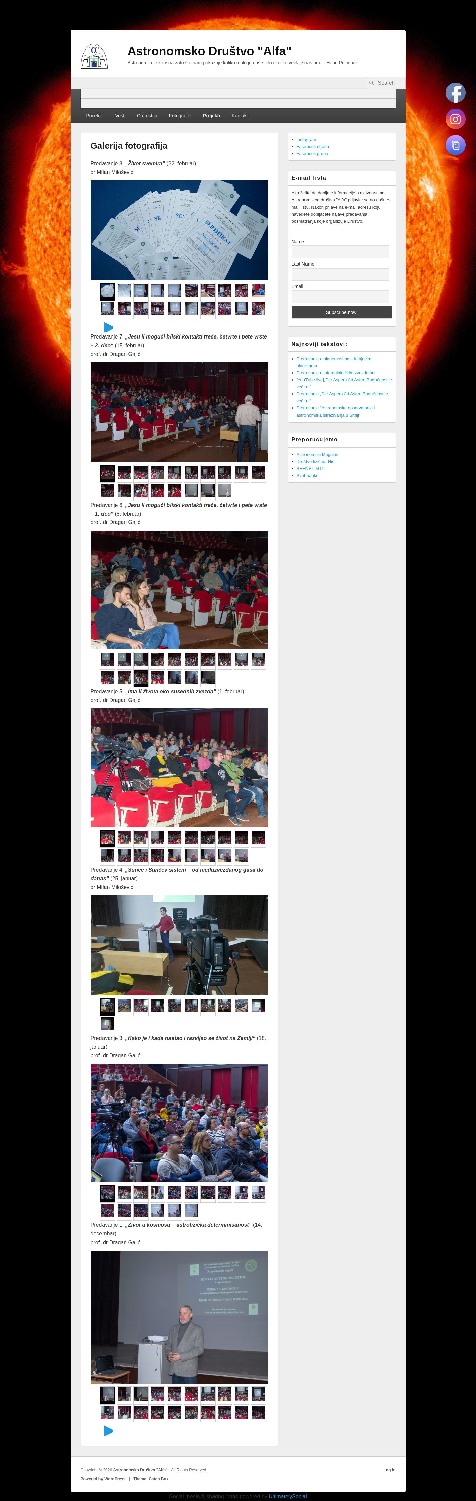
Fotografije (180, 115)
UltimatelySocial (288, 1496)
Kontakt (240, 115)
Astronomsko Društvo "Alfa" (210, 51)
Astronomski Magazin (317, 454)
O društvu (147, 115)
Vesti (120, 115)
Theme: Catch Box (150, 1479)
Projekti (211, 115)
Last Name (303, 264)
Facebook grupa (312, 153)
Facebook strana (313, 146)
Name (298, 241)
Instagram (306, 139)
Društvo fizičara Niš (315, 461)
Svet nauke (308, 475)
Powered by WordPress (103, 1479)
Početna (94, 115)
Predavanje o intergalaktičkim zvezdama (336, 372)
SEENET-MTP (311, 468)
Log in (390, 1470)
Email (297, 286)
